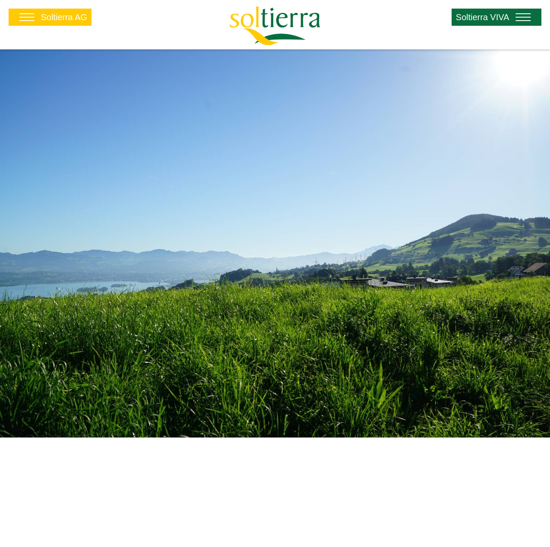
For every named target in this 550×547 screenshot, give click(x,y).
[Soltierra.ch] (275, 24)
